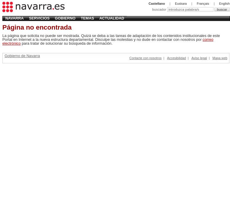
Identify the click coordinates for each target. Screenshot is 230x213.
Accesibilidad (176, 58)
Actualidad (111, 18)
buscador (159, 9)
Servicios (39, 18)
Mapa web (220, 58)
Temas (87, 18)
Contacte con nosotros (145, 58)
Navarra (14, 18)
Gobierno (65, 18)
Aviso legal (199, 58)
